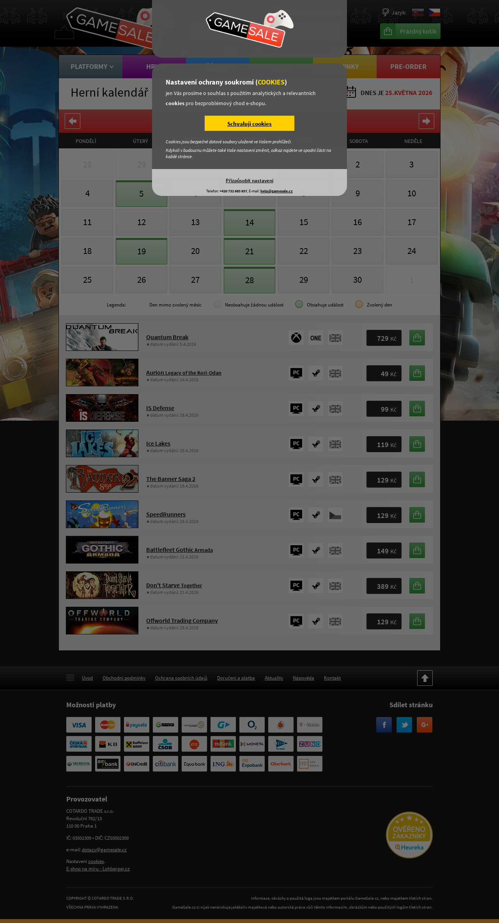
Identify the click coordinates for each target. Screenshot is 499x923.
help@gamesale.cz (276, 191)
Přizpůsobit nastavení (249, 180)
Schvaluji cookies (249, 123)
